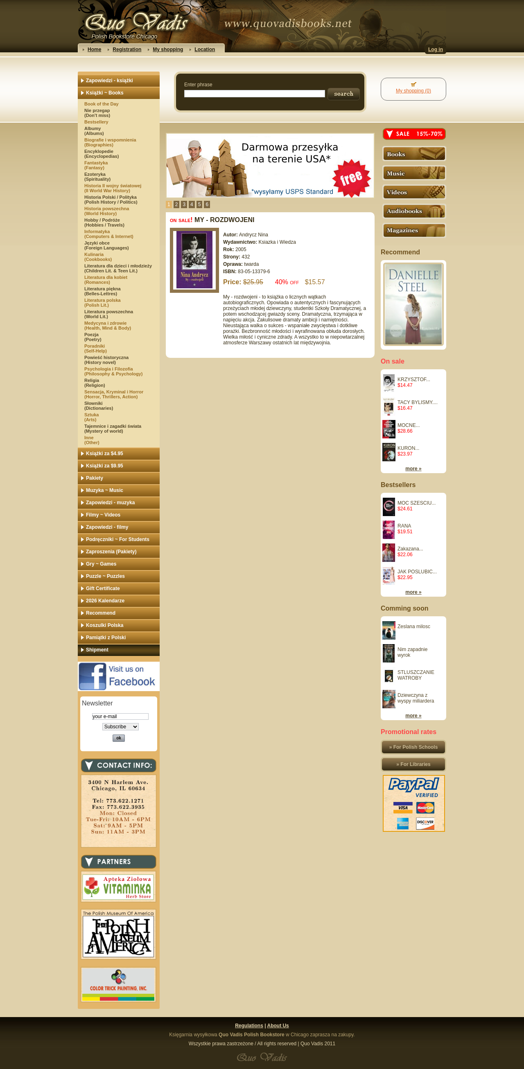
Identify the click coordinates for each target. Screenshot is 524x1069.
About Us (278, 1026)
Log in (435, 49)
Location (204, 49)
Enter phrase (198, 85)
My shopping (168, 49)
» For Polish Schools (413, 747)
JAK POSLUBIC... (417, 572)
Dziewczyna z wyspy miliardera (416, 698)
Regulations (249, 1026)
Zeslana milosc (414, 626)
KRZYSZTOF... (414, 379)
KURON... (408, 448)
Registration (127, 49)
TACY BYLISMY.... (418, 402)
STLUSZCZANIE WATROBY (416, 675)
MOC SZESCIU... (417, 503)
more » (413, 469)
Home (94, 49)
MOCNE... (409, 425)
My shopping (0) (413, 91)
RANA (404, 526)
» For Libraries (413, 764)
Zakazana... (410, 549)
